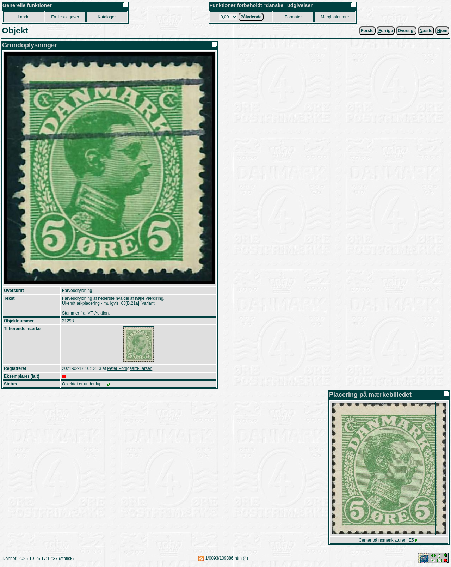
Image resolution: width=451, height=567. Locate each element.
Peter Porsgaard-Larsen (129, 368)
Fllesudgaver (65, 16)
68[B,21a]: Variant (138, 303)
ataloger (107, 16)
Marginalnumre (335, 16)
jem (442, 30)
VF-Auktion (98, 313)
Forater (293, 16)
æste (426, 30)
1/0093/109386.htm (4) (226, 558)
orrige (385, 30)
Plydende (250, 16)
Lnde (23, 16)
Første (367, 30)
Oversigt (406, 30)
